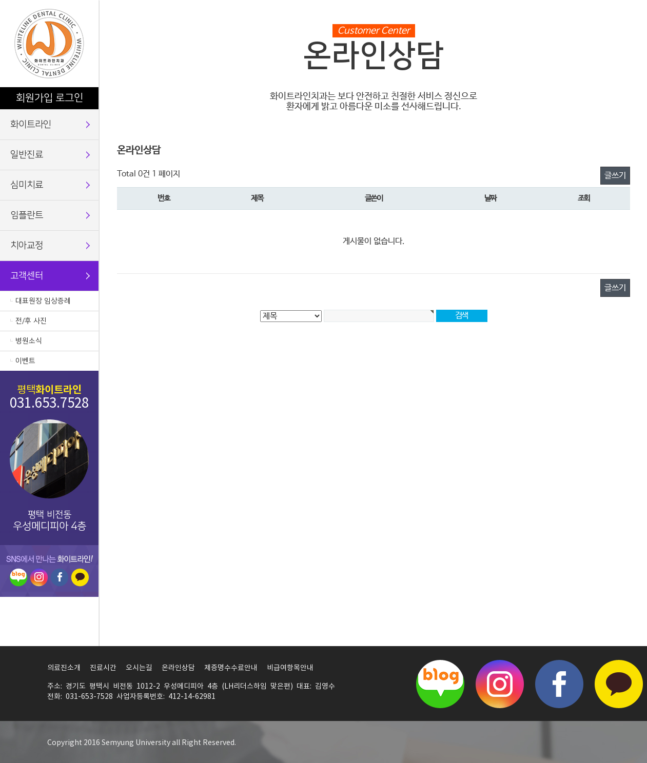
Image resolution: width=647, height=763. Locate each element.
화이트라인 (30, 124)
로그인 (69, 98)
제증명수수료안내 (231, 668)
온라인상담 (178, 668)
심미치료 (26, 185)
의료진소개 (64, 668)
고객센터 (26, 276)
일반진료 (26, 155)
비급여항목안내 (290, 668)
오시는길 (139, 668)
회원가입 (34, 98)
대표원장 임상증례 (43, 301)
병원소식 (28, 341)
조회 (584, 198)
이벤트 (25, 361)
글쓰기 (615, 175)
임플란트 (26, 215)
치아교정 (26, 245)
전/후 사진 (31, 321)
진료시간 (103, 668)
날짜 (490, 198)
